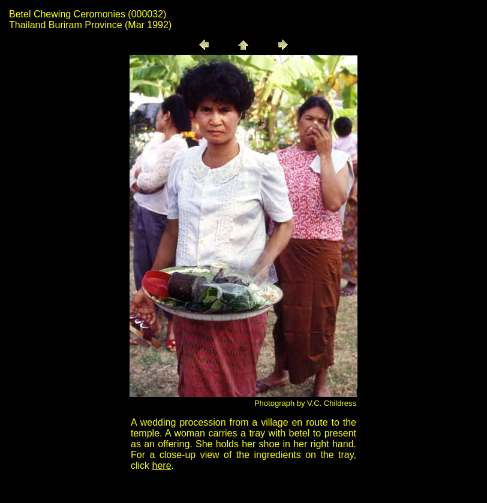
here (162, 465)
